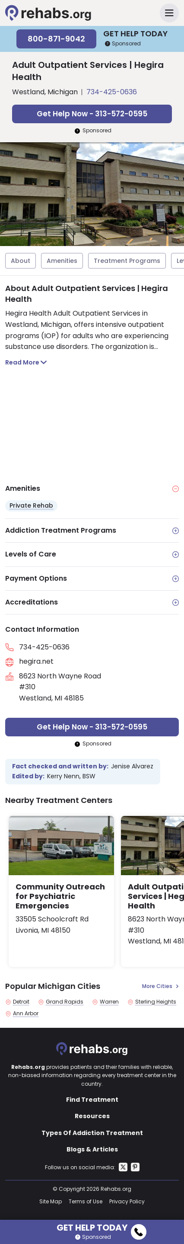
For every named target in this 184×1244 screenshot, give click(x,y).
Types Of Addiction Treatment (92, 1133)
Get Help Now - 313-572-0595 (92, 114)
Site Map (50, 1201)
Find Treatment (92, 1099)
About (20, 260)
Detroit (21, 1001)
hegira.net (36, 661)
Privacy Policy (127, 1201)
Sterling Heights (155, 1001)
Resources (92, 1116)
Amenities (62, 260)
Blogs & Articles (92, 1149)
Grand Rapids (64, 1001)
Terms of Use (85, 1201)
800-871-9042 (56, 38)
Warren (109, 1001)
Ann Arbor (25, 1013)
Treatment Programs (127, 260)
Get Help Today (101, 1226)
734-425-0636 (111, 92)
